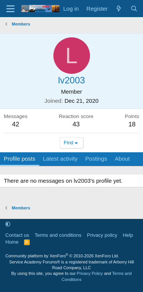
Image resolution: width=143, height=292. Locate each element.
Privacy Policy (90, 273)
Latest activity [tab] (60, 158)
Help (128, 235)
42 (15, 124)
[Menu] (10, 8)
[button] (8, 224)
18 (132, 124)
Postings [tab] (96, 158)
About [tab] (122, 158)
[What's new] (118, 9)
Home (12, 242)
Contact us (17, 235)
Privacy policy (102, 235)
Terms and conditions (58, 235)
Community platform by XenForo (62, 256)
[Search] (134, 9)
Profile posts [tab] (19, 158)
